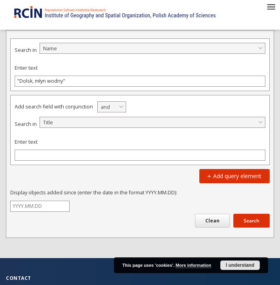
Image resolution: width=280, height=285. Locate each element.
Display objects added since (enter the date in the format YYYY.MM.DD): (93, 192)
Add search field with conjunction (54, 106)
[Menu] (271, 6)
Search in (26, 50)
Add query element (233, 176)
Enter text (26, 68)
